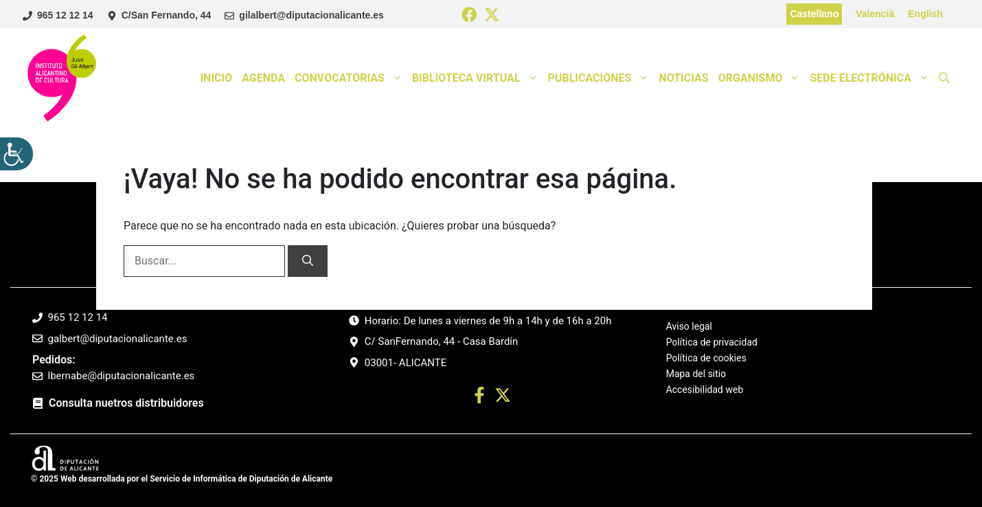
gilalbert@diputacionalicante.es (311, 15)
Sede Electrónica (872, 78)
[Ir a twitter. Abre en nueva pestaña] (502, 397)
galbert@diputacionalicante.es (117, 339)
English (925, 13)
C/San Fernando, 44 (167, 15)
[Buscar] (308, 261)
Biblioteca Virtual (477, 78)
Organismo (762, 78)
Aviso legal (689, 326)
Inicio (216, 77)
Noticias (683, 77)
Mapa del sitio (696, 373)
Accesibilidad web (705, 389)
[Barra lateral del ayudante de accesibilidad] (16, 153)
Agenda (263, 77)
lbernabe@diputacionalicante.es (121, 376)
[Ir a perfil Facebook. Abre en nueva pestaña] (479, 397)
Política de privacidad (711, 342)
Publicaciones (601, 78)
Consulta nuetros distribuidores (126, 402)
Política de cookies (706, 357)
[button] (944, 78)
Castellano (814, 13)
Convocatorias (351, 78)
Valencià (875, 13)
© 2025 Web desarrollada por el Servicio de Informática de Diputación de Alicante (181, 479)
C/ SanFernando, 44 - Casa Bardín (441, 341)
